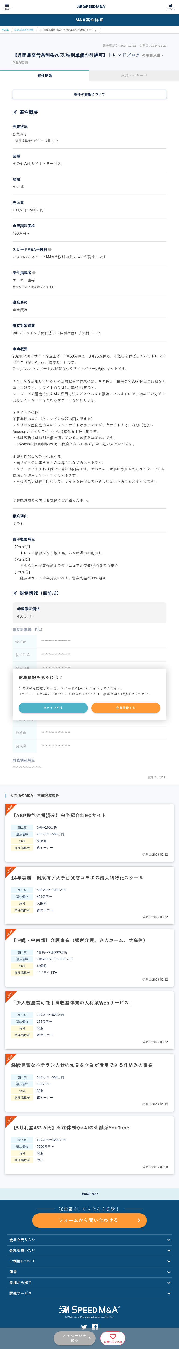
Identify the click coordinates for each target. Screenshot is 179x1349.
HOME (5, 29)
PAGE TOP (89, 1193)
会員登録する (126, 707)
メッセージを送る (74, 1338)
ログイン (171, 9)
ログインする (53, 707)
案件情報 (44, 76)
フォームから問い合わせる (99, 1220)
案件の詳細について (89, 94)
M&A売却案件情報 (24, 29)
